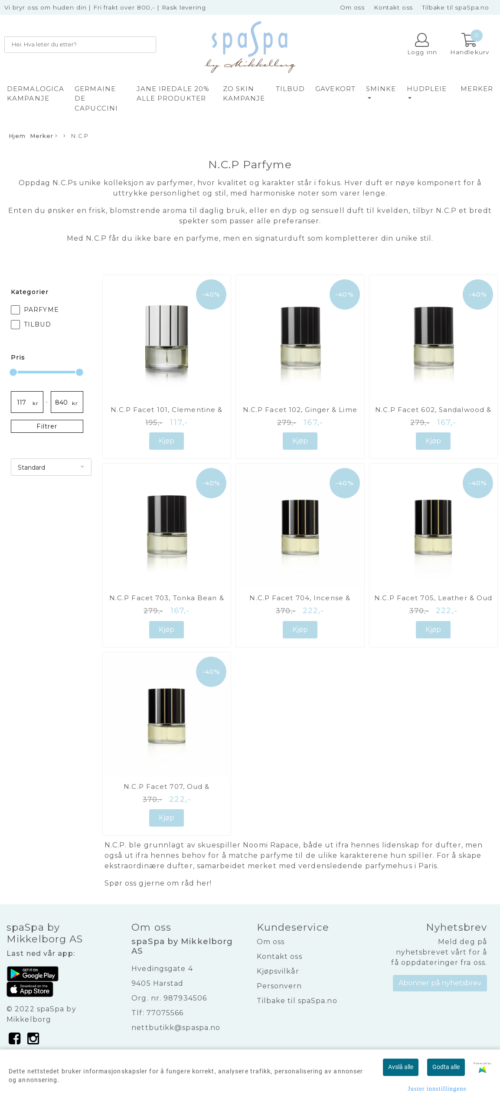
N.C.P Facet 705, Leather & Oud (433, 598)
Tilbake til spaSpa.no (455, 7)
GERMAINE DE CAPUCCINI (96, 98)
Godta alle (446, 1066)
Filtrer (46, 426)
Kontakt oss (393, 7)
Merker (477, 89)
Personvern (279, 986)
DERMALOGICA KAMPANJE (35, 94)
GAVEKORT (335, 89)
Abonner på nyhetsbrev (440, 983)
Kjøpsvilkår (278, 971)
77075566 (165, 1013)
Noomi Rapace (271, 845)
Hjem (17, 136)
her (203, 883)
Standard (31, 467)
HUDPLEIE (427, 89)
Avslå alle (400, 1066)
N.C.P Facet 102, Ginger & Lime (300, 409)
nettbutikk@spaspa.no (175, 1028)
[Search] (80, 44)
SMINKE (381, 89)
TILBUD (290, 89)
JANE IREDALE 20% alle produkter (173, 94)
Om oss (352, 7)
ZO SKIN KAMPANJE (244, 94)
